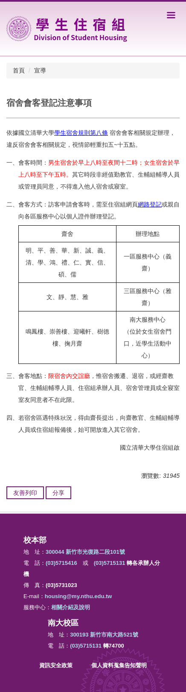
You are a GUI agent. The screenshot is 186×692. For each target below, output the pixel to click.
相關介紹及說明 (70, 607)
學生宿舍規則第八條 (81, 132)
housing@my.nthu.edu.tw (78, 596)
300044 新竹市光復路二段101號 (85, 552)
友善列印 (25, 492)
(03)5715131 (109, 563)
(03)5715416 (61, 563)
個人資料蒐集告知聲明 (119, 665)
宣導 (40, 70)
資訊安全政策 (56, 665)
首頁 (19, 70)
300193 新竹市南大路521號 (104, 634)
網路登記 (150, 204)
